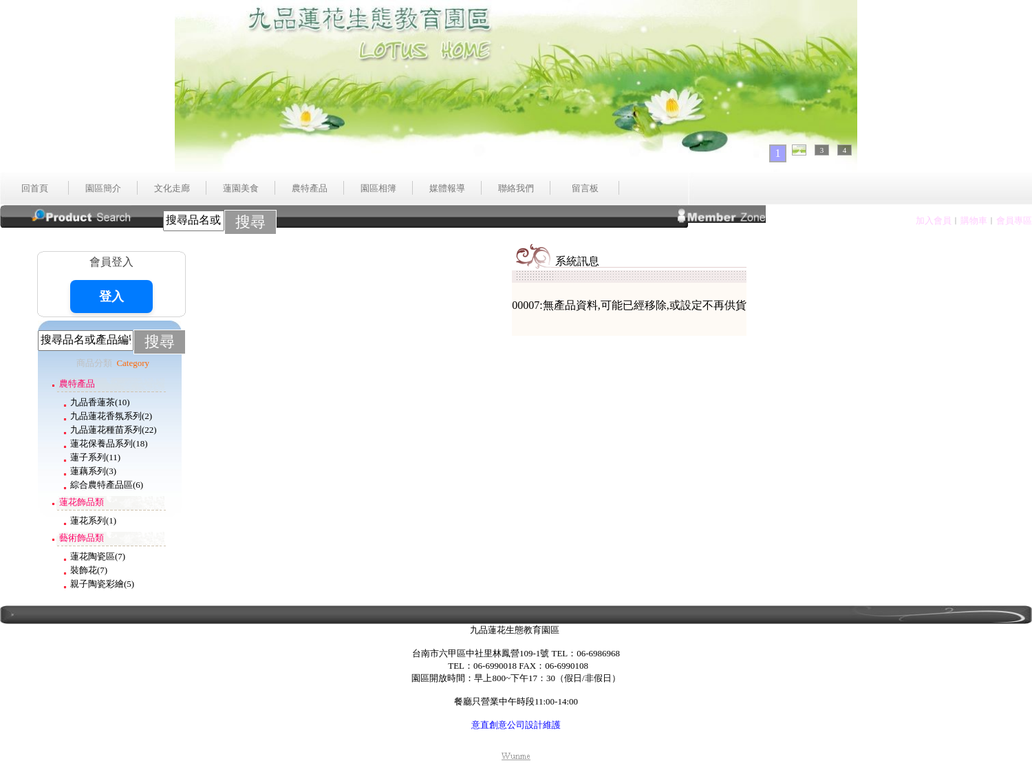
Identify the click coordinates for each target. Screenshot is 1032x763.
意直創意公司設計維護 (516, 725)
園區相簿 (378, 188)
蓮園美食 (241, 188)
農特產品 (309, 188)
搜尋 (250, 221)
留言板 (585, 188)
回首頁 (34, 188)
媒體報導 (447, 188)
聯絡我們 (516, 188)
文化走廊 (172, 188)
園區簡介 (103, 188)
